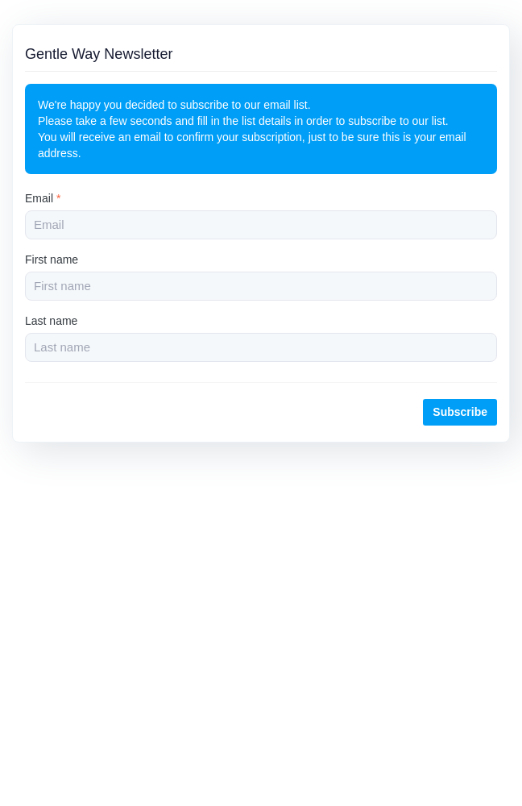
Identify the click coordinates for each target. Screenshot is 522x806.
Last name (51, 320)
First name (51, 259)
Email (42, 198)
